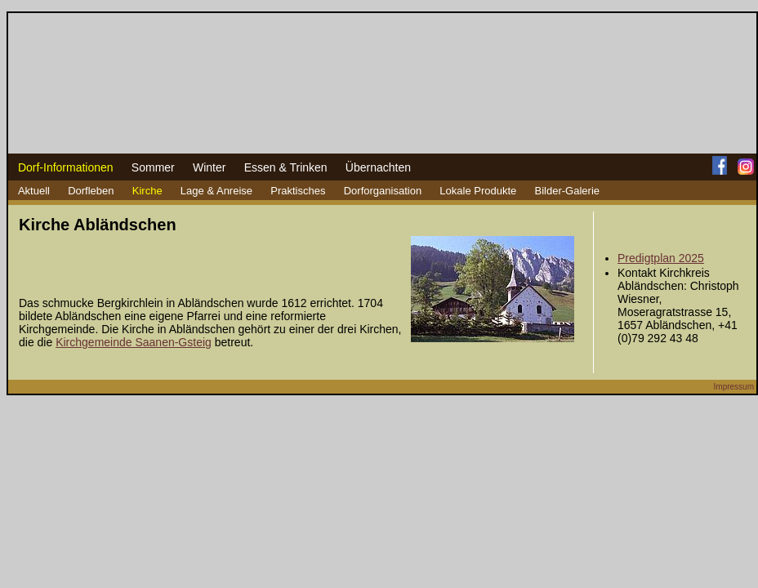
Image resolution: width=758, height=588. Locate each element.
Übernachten (378, 167)
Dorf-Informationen (66, 167)
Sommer (153, 167)
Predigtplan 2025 (661, 258)
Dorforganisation (382, 191)
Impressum (734, 386)
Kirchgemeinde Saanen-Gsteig (134, 342)
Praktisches (297, 191)
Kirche (147, 191)
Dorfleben (91, 191)
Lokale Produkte (477, 191)
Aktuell (34, 191)
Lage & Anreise (216, 191)
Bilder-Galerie (567, 191)
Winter (209, 167)
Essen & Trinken (286, 167)
